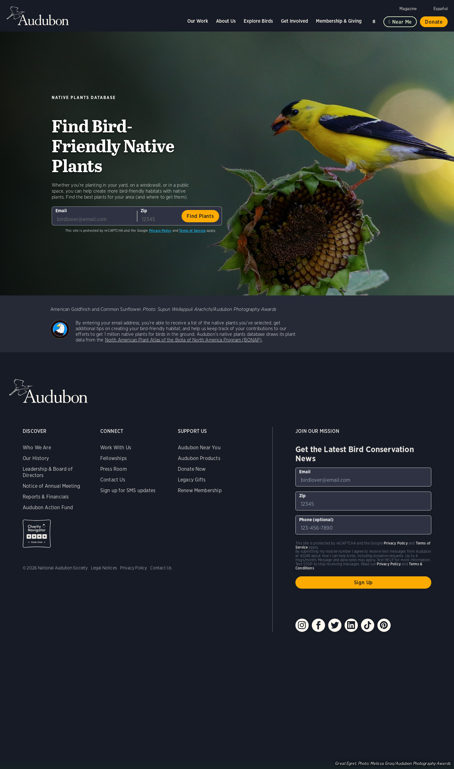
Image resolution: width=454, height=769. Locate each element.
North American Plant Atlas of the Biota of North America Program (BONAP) (183, 340)
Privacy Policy (160, 230)
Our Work (197, 21)
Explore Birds (258, 21)
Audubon (37, 15)
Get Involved (294, 21)
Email (61, 210)
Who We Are (37, 448)
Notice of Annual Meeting (51, 486)
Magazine (408, 8)
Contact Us (112, 480)
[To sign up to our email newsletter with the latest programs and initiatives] (94, 216)
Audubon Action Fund (48, 507)
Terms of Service (192, 230)
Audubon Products (199, 458)
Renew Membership (200, 490)
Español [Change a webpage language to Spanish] (441, 8)
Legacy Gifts (192, 480)
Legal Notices (104, 567)
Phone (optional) (316, 519)
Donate (434, 22)
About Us (226, 21)
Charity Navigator (37, 534)
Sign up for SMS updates (127, 490)
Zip (144, 210)
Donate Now (192, 469)
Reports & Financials (46, 497)
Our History (36, 458)
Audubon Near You (199, 448)
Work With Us (115, 448)
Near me (402, 22)
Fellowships (113, 458)
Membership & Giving (339, 21)
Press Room (113, 469)
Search (375, 20)
